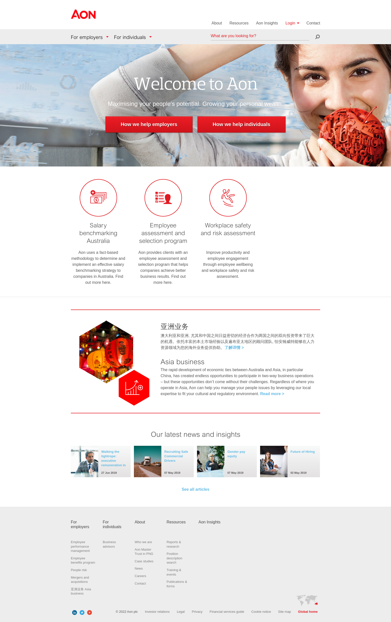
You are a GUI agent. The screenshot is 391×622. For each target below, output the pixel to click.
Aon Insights (267, 23)
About (216, 23)
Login (290, 23)
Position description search (174, 558)
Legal (181, 612)
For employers (87, 37)
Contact (313, 23)
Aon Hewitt (83, 17)
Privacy (197, 612)
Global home (308, 612)
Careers (140, 576)
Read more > (272, 394)
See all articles (195, 489)
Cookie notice (261, 612)
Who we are (143, 542)
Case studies (144, 561)
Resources (238, 23)
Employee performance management (80, 546)
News (139, 568)
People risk (79, 570)
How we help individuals (241, 124)
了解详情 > (234, 347)
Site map (284, 612)
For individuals (130, 37)
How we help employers (149, 124)
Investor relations (157, 612)
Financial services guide (227, 612)
